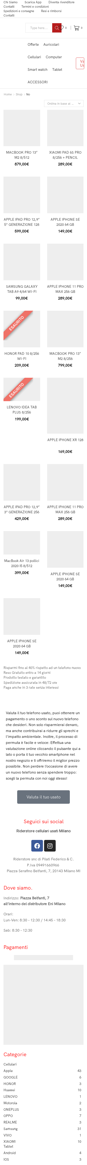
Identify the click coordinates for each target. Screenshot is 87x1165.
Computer (54, 57)
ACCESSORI (38, 82)
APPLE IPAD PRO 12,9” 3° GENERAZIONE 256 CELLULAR (22, 512)
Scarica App (33, 2)
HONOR (42, 1084)
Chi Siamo (10, 2)
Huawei (42, 1090)
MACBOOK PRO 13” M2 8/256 (65, 356)
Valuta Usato (82, 63)
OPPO (42, 1116)
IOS (42, 1159)
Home (8, 94)
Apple (42, 1071)
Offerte (33, 44)
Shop (19, 94)
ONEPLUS (42, 1109)
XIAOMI (42, 1141)
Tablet (57, 69)
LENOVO (42, 1096)
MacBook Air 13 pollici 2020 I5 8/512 (21, 563)
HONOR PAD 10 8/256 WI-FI (21, 356)
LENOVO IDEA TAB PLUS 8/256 (22, 409)
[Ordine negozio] (64, 103)
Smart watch (38, 69)
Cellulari (34, 57)
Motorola (42, 1103)
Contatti (8, 6)
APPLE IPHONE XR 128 (65, 440)
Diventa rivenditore (61, 2)
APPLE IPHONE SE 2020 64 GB (65, 222)
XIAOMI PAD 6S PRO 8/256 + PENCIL (65, 155)
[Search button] (56, 27)
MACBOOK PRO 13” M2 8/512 (22, 155)
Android (42, 1153)
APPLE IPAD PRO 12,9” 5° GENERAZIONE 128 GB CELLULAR (22, 224)
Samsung (42, 1129)
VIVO (42, 1135)
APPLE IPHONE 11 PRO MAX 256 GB (65, 289)
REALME (42, 1122)
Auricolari (51, 44)
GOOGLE (42, 1077)
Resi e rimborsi (51, 11)
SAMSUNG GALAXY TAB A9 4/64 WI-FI (22, 289)
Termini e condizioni (35, 6)
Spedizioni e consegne (18, 11)
